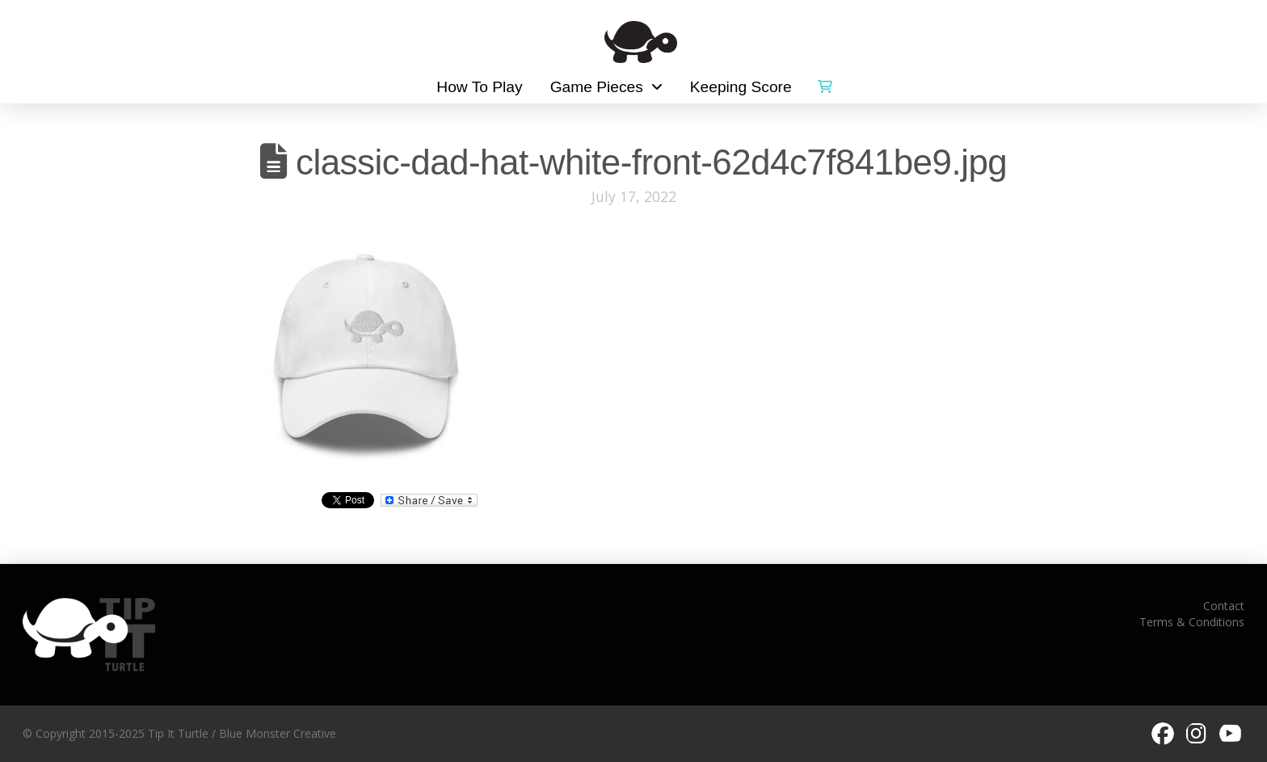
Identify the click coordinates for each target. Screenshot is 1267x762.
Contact (1223, 605)
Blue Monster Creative (277, 733)
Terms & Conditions (1191, 621)
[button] (825, 83)
